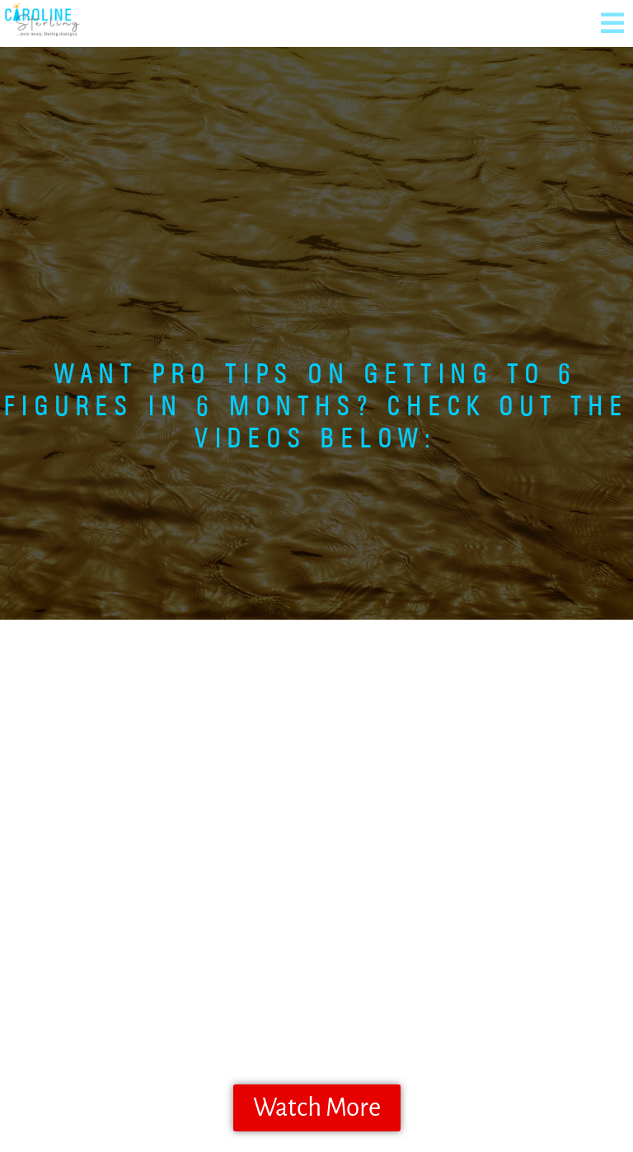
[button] (612, 23)
